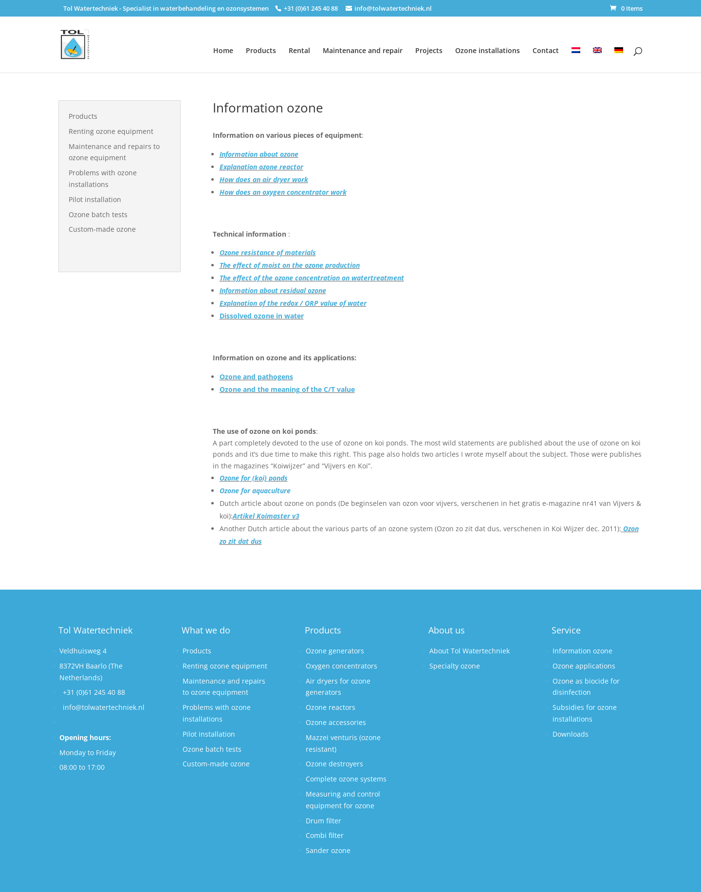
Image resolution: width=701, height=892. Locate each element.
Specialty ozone (454, 665)
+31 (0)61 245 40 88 (94, 692)
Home (223, 50)
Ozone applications (584, 665)
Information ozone (582, 650)
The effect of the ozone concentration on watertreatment (312, 277)
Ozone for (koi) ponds (254, 478)
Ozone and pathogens (256, 376)
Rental (299, 50)
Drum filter (323, 820)
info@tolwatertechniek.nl (104, 707)
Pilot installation (95, 199)
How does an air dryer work (264, 179)
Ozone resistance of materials (268, 252)
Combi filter (325, 835)
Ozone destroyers (334, 763)
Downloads (571, 734)
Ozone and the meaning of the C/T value (287, 389)
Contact (546, 50)
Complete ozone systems (346, 778)
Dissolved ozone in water (262, 315)
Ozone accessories (336, 722)
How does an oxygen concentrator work (283, 192)
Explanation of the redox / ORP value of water (293, 303)
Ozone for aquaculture (255, 490)
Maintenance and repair (363, 50)
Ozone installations (487, 50)
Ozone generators (335, 650)
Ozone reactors (330, 707)
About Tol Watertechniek (469, 650)
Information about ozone (259, 154)
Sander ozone (328, 850)
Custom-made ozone (102, 229)
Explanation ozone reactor (261, 166)
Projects (429, 50)
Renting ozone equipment (111, 131)
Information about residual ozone (273, 290)
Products (261, 50)
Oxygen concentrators (341, 665)
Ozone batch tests (98, 214)
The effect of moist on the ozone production (290, 265)
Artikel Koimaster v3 (266, 515)
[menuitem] (576, 54)
